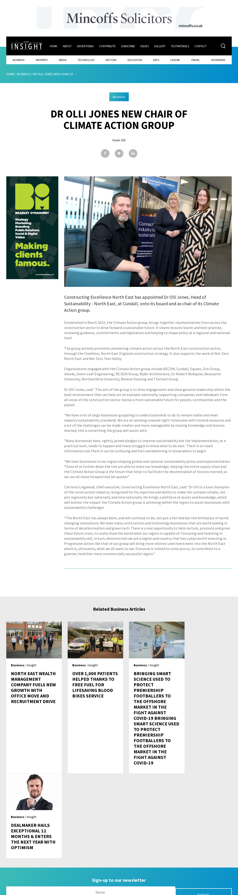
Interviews (218, 59)
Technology (86, 59)
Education (135, 59)
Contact (201, 46)
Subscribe (128, 46)
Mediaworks (45, 890)
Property (42, 59)
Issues (145, 46)
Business (18, 59)
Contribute (107, 46)
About (67, 46)
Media (62, 59)
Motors (111, 59)
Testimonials (180, 46)
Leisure (175, 59)
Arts (156, 59)
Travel (195, 59)
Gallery (160, 46)
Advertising (85, 46)
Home (54, 46)
